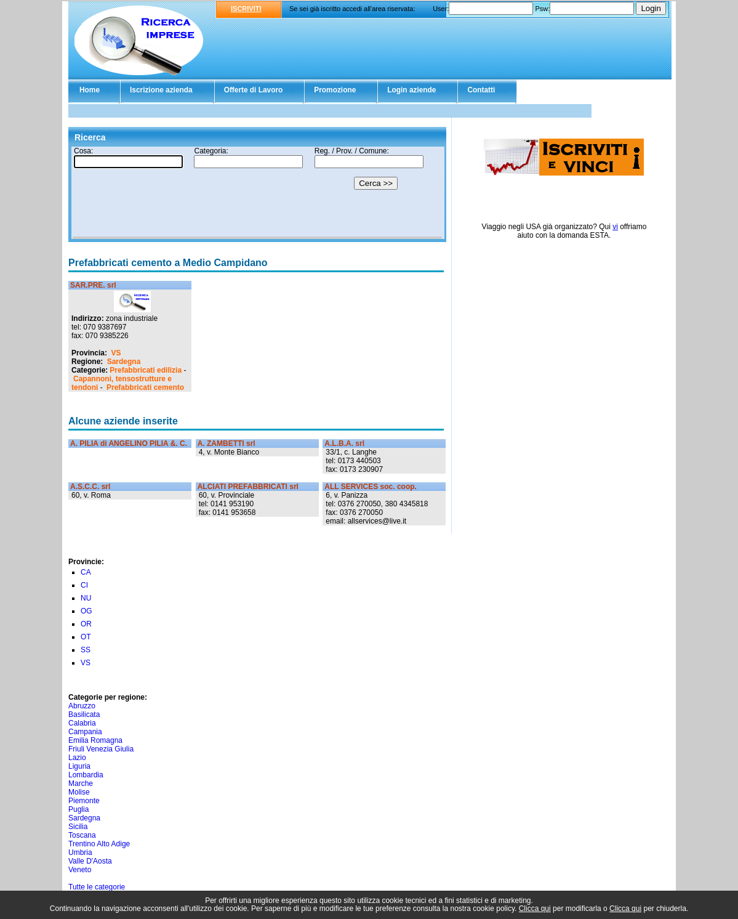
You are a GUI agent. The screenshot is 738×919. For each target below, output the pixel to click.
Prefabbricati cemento (145, 387)
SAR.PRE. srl (93, 285)
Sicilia (77, 826)
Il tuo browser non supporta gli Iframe (257, 193)
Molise (79, 792)
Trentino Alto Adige (99, 844)
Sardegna (124, 361)
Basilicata (84, 714)
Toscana (82, 835)
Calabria (82, 723)
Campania (85, 731)
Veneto (79, 869)
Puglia (78, 809)
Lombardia (85, 775)
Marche (80, 783)
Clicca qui (535, 908)
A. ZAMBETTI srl (226, 443)
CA (86, 572)
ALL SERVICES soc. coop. (370, 486)
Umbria (80, 852)
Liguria (79, 766)
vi (615, 226)
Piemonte (84, 800)
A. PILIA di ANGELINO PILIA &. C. (128, 443)
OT (86, 637)
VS (116, 353)
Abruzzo (81, 706)
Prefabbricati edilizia (146, 370)
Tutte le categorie (96, 887)
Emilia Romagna (95, 740)
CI (84, 585)
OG (86, 611)
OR (86, 624)
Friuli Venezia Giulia (101, 749)
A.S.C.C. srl (90, 486)
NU (86, 598)
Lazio (77, 757)
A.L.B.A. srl (344, 443)
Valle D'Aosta (90, 861)
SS (85, 650)
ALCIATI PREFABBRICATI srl (248, 486)
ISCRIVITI (246, 8)
